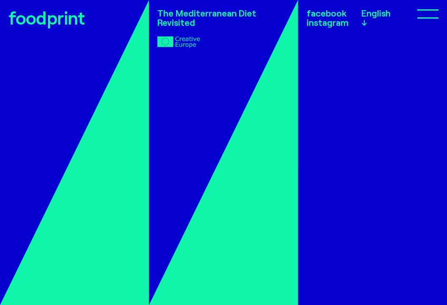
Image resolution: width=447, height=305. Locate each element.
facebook (326, 13)
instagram (328, 22)
